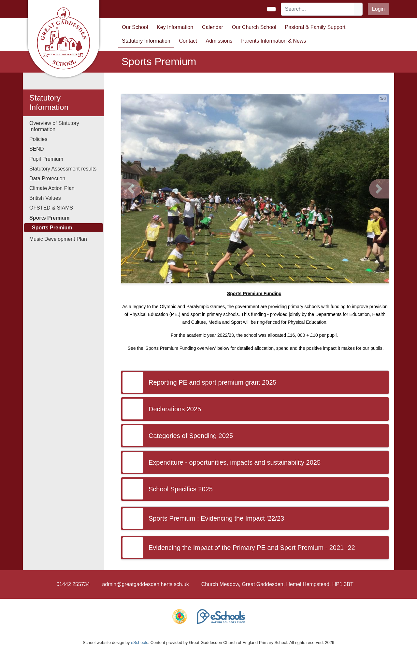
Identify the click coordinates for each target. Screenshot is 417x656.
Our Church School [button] (254, 27)
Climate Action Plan (52, 188)
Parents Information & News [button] (273, 41)
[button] (131, 188)
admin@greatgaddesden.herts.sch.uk (145, 584)
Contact (188, 41)
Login (378, 9)
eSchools (139, 642)
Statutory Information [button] (146, 41)
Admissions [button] (219, 41)
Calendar (212, 27)
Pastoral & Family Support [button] (315, 27)
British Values (45, 198)
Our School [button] (135, 27)
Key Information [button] (175, 27)
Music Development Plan (58, 239)
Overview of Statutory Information (54, 126)
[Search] (317, 9)
